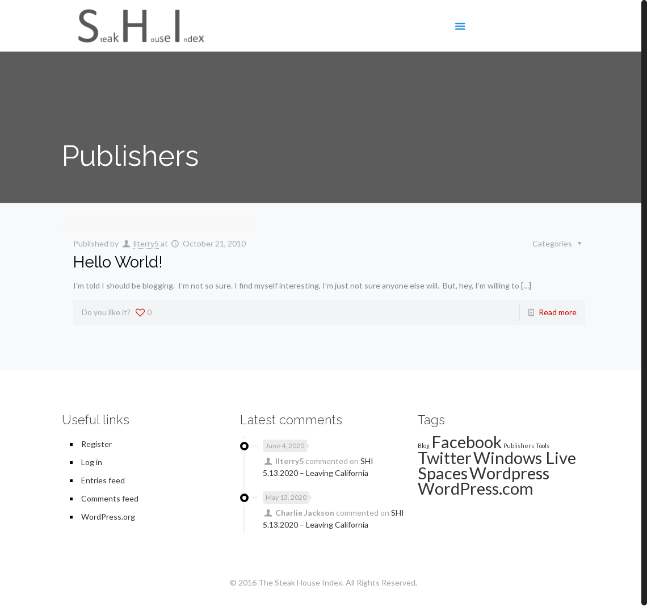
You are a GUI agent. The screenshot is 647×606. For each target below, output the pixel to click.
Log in (91, 462)
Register (96, 444)
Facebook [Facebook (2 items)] (466, 442)
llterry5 (146, 243)
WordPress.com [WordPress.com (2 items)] (475, 488)
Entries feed (103, 480)
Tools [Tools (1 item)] (542, 445)
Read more (558, 312)
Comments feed (109, 498)
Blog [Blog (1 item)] (424, 445)
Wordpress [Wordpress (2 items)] (509, 473)
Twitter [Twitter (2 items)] (445, 457)
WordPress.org (108, 516)
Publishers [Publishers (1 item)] (518, 445)
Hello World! (118, 262)
